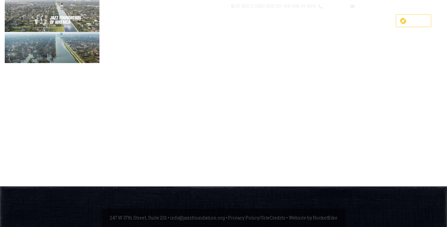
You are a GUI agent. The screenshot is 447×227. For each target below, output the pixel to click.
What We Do (293, 21)
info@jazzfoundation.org (378, 6)
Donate (417, 21)
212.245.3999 (335, 6)
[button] (205, 6)
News (350, 21)
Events (326, 21)
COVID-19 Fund (193, 21)
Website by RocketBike (313, 218)
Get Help (377, 21)
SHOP (161, 21)
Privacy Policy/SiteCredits (256, 218)
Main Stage (232, 21)
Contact (220, 6)
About (262, 21)
